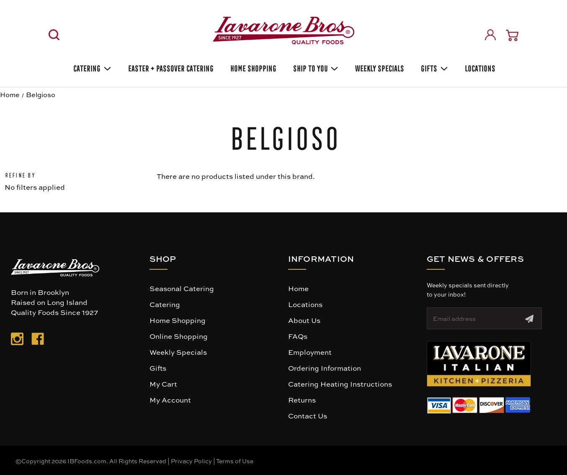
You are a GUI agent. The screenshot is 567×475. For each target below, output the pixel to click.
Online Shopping (178, 336)
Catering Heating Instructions (340, 384)
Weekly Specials (178, 352)
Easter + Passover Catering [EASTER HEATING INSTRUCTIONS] (170, 67)
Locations (479, 67)
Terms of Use (234, 461)
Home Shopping (252, 67)
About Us (304, 320)
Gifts (433, 67)
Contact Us (307, 415)
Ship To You (315, 67)
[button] (479, 364)
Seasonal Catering (181, 288)
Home (298, 288)
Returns (302, 400)
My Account (170, 400)
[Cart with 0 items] (512, 35)
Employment (310, 352)
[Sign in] (490, 34)
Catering (91, 67)
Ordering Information (324, 368)
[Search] (54, 34)
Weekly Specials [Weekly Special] (378, 67)
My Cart (163, 384)
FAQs (297, 336)
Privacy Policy (191, 461)
